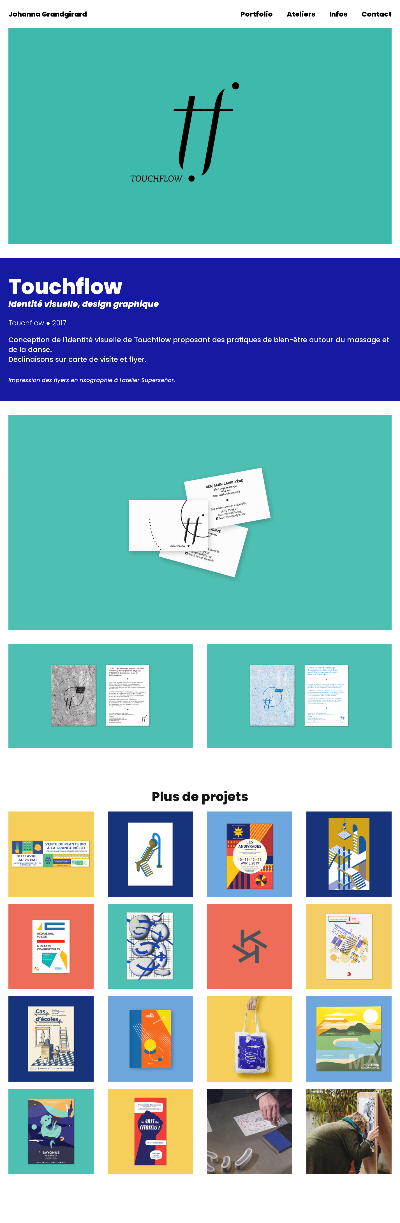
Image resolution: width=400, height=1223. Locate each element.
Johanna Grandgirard (47, 14)
